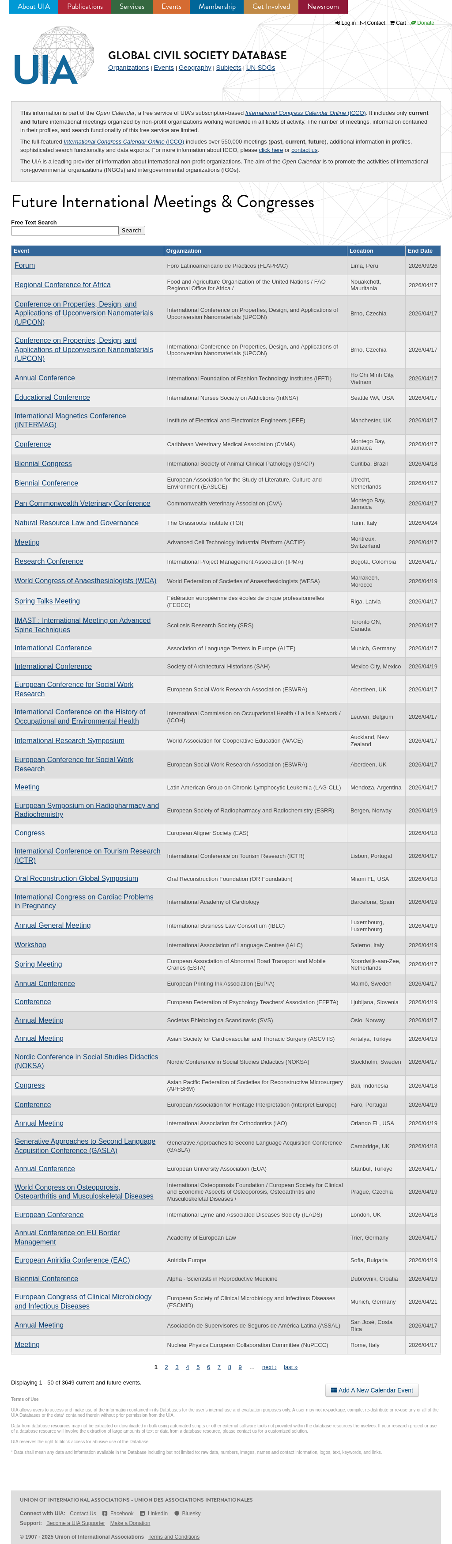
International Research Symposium (69, 740)
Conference (33, 444)
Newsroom (323, 6)
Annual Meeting (39, 1020)
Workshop (30, 944)
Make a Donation (130, 1523)
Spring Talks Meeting (47, 601)
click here (271, 150)
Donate (422, 23)
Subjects (228, 67)
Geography (195, 67)
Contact (372, 23)
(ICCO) (305, 113)
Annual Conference (45, 378)
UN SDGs (260, 67)
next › (269, 1367)
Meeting (27, 542)
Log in (349, 23)
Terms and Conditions (174, 1537)
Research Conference (49, 561)
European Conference (49, 1214)
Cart (398, 23)
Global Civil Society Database (197, 55)
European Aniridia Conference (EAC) (72, 1260)
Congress (30, 833)
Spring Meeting (38, 964)
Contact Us (83, 1513)
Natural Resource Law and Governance (77, 523)
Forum (25, 265)
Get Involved (271, 6)
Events (171, 6)
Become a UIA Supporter (75, 1523)
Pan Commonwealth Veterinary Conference (83, 503)
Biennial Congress (43, 463)
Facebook (118, 1513)
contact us (304, 150)
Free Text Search (34, 222)
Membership (217, 6)
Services (132, 6)
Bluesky (186, 1513)
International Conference (53, 648)
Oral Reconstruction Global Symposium (76, 878)
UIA (44, 50)
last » (291, 1367)
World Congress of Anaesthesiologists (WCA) (86, 580)
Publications (85, 6)
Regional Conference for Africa (63, 284)
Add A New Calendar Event (372, 1390)
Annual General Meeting (53, 925)
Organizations (128, 67)
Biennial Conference (46, 483)
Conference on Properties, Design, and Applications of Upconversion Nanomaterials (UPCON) (84, 313)
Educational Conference (52, 397)
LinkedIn (153, 1513)
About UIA (34, 6)
